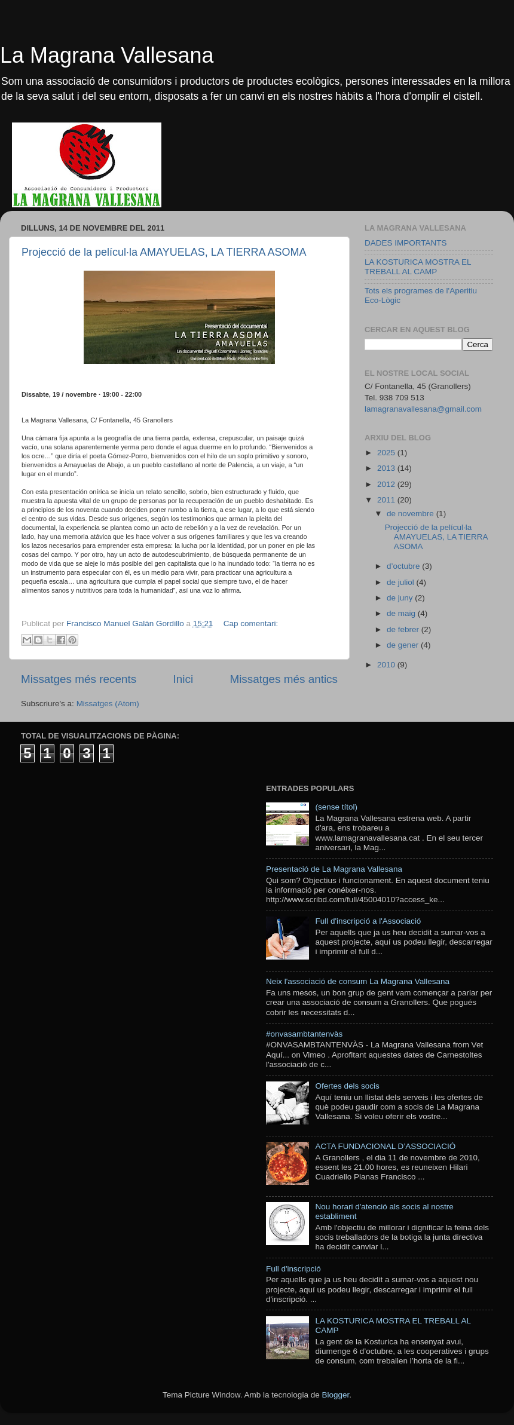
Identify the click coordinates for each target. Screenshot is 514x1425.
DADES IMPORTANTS (406, 242)
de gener (404, 645)
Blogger (335, 1394)
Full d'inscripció (293, 1268)
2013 (387, 468)
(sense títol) (336, 806)
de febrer (404, 629)
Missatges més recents (78, 679)
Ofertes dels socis (347, 1085)
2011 (387, 499)
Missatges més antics (284, 679)
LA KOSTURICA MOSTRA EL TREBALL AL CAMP (418, 267)
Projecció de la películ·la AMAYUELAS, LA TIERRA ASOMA (164, 252)
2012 (387, 484)
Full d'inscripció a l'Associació (368, 921)
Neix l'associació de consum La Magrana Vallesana (357, 981)
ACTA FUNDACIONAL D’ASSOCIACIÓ (385, 1146)
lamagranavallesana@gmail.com (423, 408)
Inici (183, 679)
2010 (387, 664)
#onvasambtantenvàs (304, 1033)
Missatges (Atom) (108, 703)
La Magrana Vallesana (107, 55)
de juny (401, 597)
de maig (402, 613)
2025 (387, 452)
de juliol (402, 582)
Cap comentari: (251, 623)
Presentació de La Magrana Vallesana (334, 869)
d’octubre (404, 566)
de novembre (411, 513)
